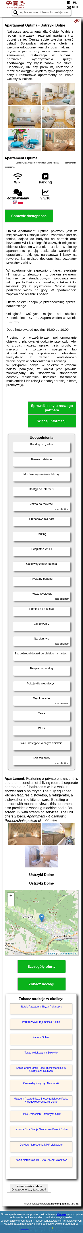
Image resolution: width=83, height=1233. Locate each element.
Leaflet (52, 953)
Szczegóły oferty (41, 966)
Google (61, 1214)
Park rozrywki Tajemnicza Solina (41, 1021)
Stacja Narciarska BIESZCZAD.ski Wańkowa (41, 1160)
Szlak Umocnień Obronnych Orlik (41, 1114)
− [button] (10, 902)
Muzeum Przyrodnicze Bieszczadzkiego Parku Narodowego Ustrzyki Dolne (41, 1100)
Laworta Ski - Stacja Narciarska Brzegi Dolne (41, 1129)
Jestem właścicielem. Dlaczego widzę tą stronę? (29, 1188)
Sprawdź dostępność (28, 216)
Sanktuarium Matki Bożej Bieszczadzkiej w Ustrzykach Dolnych (41, 1069)
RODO (25, 1228)
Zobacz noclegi (41, 984)
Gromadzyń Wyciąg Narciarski (41, 1083)
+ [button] (10, 896)
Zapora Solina (41, 1037)
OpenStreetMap (68, 953)
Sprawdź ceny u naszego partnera (52, 408)
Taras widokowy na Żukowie (41, 1052)
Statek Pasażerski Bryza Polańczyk (41, 1006)
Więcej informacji (51, 421)
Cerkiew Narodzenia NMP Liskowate (41, 1144)
